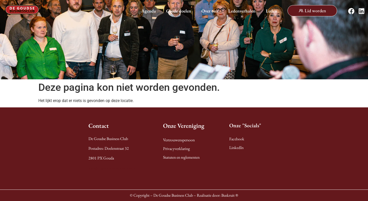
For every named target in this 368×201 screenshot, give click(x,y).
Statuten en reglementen (181, 157)
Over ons (209, 11)
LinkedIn (236, 147)
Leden (271, 11)
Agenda (148, 11)
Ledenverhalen (242, 11)
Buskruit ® (229, 195)
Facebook (236, 139)
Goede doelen (178, 11)
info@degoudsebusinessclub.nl (112, 168)
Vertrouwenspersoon (179, 140)
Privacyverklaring (176, 148)
